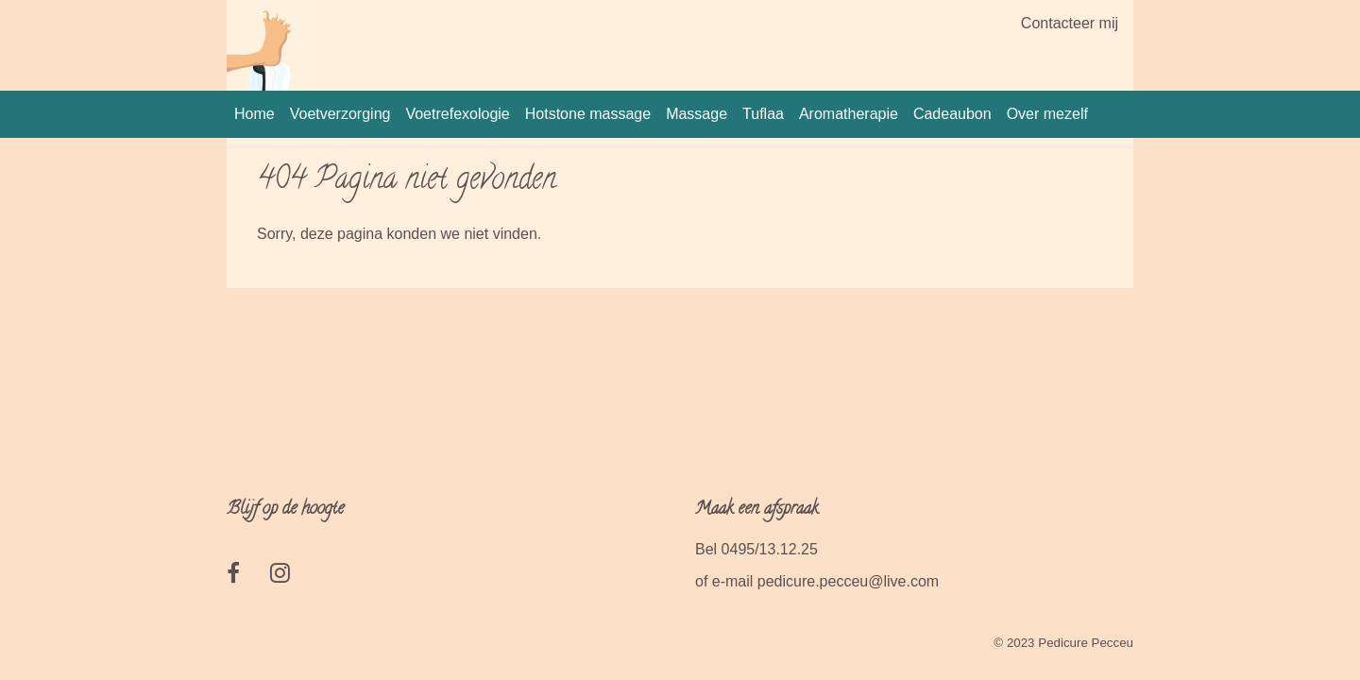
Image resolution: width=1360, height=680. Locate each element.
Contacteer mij (1069, 23)
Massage (696, 114)
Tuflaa (763, 114)
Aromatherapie (848, 114)
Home (254, 114)
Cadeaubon (952, 114)
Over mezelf (1047, 114)
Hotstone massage (588, 114)
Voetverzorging (340, 114)
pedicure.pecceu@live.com (848, 581)
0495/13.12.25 (770, 549)
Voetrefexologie (457, 114)
